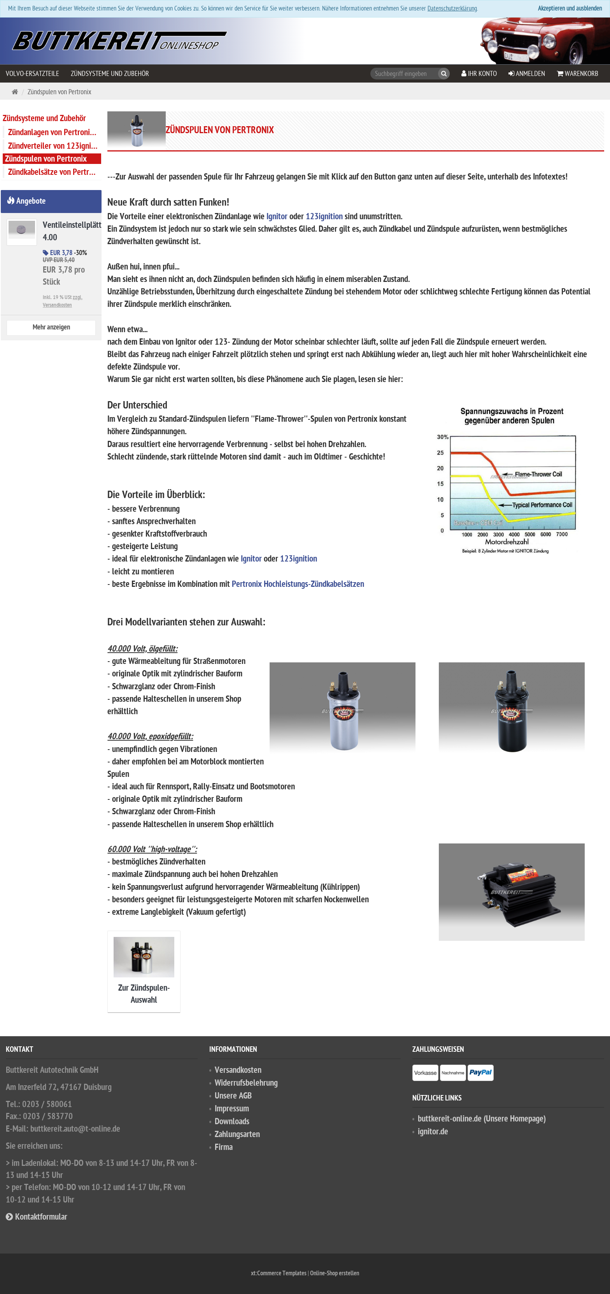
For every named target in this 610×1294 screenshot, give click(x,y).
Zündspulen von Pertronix (46, 159)
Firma (224, 1147)
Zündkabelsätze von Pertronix (54, 172)
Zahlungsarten (237, 1135)
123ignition (324, 217)
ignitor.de (433, 1132)
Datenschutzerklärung (452, 8)
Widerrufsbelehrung (246, 1083)
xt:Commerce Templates (279, 1274)
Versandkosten (238, 1070)
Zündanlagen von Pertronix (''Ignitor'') (54, 132)
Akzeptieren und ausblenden (570, 8)
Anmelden (526, 74)
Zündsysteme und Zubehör (110, 74)
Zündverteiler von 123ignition (54, 146)
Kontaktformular (36, 1217)
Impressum (232, 1109)
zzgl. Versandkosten (62, 301)
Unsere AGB (233, 1096)
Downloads (232, 1122)
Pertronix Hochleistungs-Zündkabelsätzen (298, 584)
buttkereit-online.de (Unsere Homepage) (482, 1119)
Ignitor (276, 217)
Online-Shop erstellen (334, 1274)
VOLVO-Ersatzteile (32, 74)
